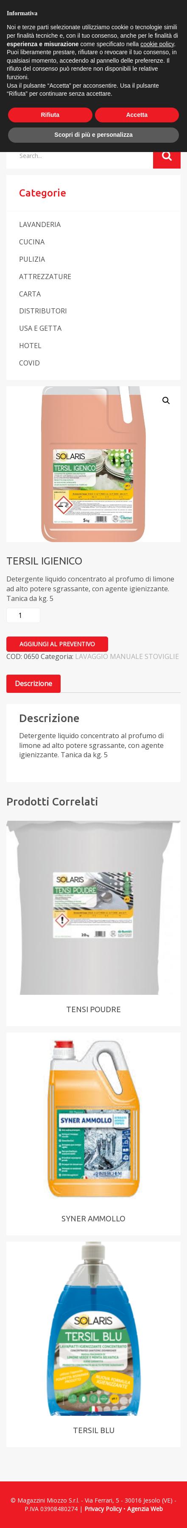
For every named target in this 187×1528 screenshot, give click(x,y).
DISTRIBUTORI (43, 311)
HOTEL (30, 345)
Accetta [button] (137, 114)
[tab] (33, 684)
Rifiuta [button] (50, 114)
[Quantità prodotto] (23, 615)
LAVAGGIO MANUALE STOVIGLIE (127, 656)
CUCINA (32, 241)
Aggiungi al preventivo (57, 644)
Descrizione (33, 683)
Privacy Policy (103, 1509)
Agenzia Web (145, 1509)
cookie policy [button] (157, 44)
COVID (29, 363)
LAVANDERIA (40, 224)
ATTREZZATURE (45, 276)
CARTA (30, 294)
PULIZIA (32, 259)
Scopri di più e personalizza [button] (93, 134)
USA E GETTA (40, 328)
